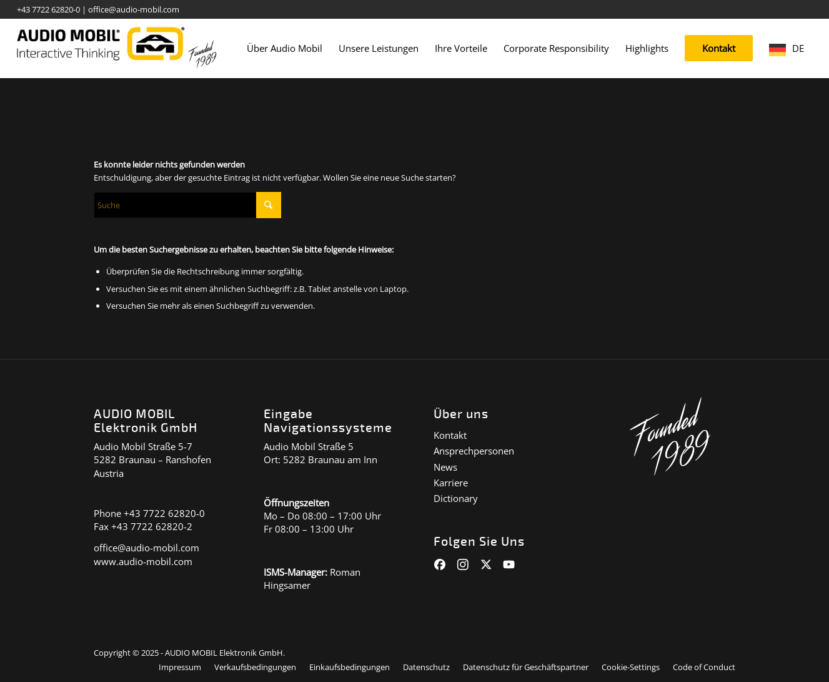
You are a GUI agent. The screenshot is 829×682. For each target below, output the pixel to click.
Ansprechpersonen (474, 450)
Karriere (451, 482)
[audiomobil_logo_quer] (117, 44)
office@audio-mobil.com (133, 9)
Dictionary (456, 498)
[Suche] (187, 205)
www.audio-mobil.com (143, 561)
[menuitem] (284, 48)
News (445, 467)
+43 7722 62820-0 (48, 9)
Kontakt (450, 435)
